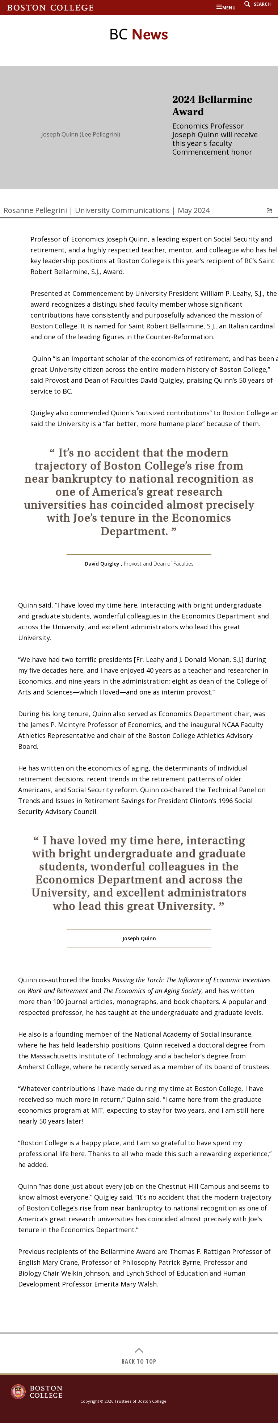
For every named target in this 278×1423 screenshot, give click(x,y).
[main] (139, 719)
